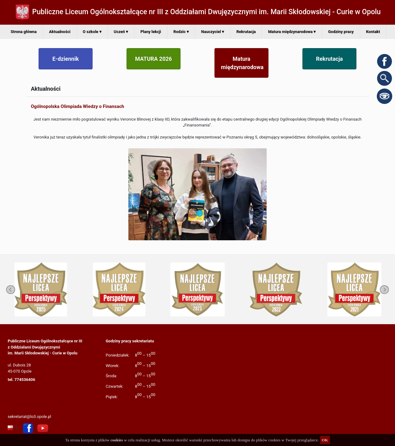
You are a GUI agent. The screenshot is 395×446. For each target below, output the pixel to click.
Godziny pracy (341, 31)
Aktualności (59, 31)
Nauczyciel (212, 31)
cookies (116, 440)
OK (325, 440)
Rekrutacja (246, 31)
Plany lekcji (150, 31)
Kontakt (373, 31)
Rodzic (181, 31)
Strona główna (24, 31)
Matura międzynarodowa (292, 31)
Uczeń (121, 31)
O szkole (92, 31)
